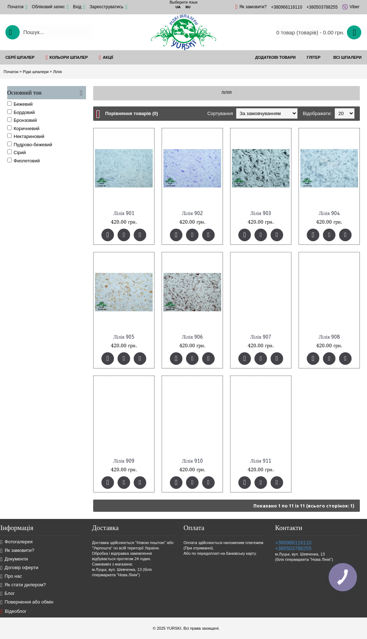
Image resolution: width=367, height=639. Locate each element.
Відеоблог (13, 611)
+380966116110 (293, 542)
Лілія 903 (260, 213)
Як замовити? (17, 551)
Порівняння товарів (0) (131, 113)
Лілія (57, 72)
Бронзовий (22, 120)
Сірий (16, 152)
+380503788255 (293, 548)
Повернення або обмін (26, 602)
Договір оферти (19, 568)
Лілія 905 (123, 337)
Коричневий (23, 128)
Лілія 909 (123, 461)
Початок (11, 72)
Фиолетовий (23, 160)
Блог (7, 594)
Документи (14, 559)
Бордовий (21, 112)
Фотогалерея (16, 542)
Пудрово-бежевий (29, 144)
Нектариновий (25, 136)
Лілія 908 (329, 337)
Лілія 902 (192, 213)
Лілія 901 (123, 213)
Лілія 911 (260, 461)
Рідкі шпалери (35, 72)
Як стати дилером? (23, 585)
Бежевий (20, 104)
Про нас (11, 576)
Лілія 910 (192, 461)
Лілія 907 (260, 337)
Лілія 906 (192, 337)
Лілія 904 (329, 213)
